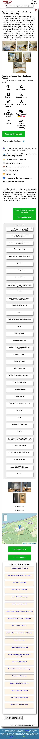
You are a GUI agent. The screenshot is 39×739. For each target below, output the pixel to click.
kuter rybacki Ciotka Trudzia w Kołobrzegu (19, 575)
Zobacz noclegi (20, 557)
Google (27, 730)
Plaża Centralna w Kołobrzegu (19, 647)
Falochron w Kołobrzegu (19, 582)
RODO (11, 736)
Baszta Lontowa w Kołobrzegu (19, 704)
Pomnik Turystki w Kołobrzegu (19, 690)
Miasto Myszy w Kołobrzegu (19, 589)
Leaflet (24, 543)
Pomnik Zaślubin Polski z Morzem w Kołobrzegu (19, 611)
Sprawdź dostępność (13, 134)
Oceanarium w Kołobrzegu (19, 676)
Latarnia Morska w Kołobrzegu (19, 597)
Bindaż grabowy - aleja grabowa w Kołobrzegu (19, 633)
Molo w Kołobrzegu (19, 640)
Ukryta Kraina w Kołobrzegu (19, 604)
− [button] (5, 519)
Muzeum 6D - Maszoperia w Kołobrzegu (19, 669)
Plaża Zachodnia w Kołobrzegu (19, 568)
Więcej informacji (24, 217)
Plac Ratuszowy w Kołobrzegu (19, 697)
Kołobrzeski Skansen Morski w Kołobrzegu (19, 618)
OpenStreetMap (32, 543)
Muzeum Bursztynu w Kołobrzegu (19, 683)
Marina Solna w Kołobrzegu (19, 625)
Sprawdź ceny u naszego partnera (24, 211)
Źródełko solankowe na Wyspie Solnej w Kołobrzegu (19, 655)
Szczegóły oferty (19, 549)
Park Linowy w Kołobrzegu (19, 661)
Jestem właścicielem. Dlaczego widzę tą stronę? (13, 717)
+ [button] (5, 516)
